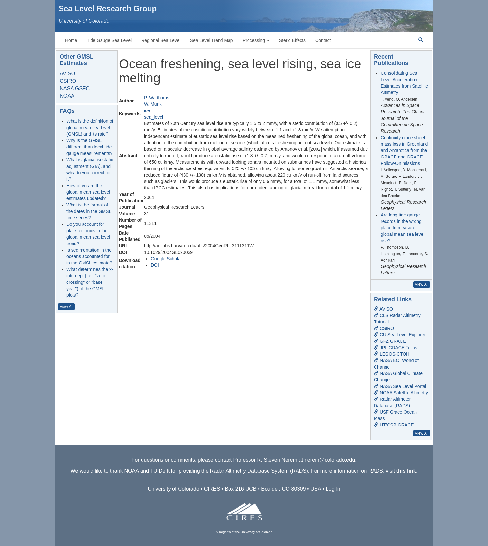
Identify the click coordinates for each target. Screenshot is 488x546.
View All (66, 306)
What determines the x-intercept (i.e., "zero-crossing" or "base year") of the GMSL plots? (89, 282)
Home (71, 40)
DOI (155, 265)
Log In (333, 489)
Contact (323, 40)
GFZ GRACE (390, 341)
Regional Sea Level (160, 40)
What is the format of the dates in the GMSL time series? (88, 211)
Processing (256, 40)
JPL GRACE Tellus (395, 347)
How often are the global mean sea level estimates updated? (88, 192)
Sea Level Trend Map (211, 40)
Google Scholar (166, 258)
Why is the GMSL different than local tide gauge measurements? (89, 147)
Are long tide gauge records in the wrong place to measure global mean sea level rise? (402, 227)
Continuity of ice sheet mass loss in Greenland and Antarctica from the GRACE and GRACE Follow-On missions (404, 150)
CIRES (212, 489)
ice (147, 110)
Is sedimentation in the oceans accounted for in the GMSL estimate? (89, 256)
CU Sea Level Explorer (399, 334)
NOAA (67, 96)
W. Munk (152, 104)
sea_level (153, 117)
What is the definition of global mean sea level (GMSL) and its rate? (89, 128)
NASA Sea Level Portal (400, 386)
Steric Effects (292, 40)
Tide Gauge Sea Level (109, 40)
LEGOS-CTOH (391, 354)
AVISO (67, 73)
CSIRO (68, 81)
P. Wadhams (156, 97)
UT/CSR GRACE (394, 424)
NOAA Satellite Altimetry (401, 392)
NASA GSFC (75, 88)
